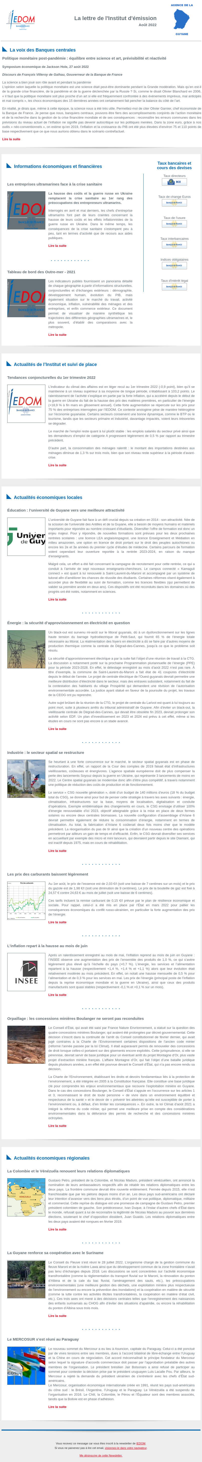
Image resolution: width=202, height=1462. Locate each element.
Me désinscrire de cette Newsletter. (100, 1455)
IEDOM (140, 1443)
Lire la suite (11, 139)
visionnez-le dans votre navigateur (126, 1447)
